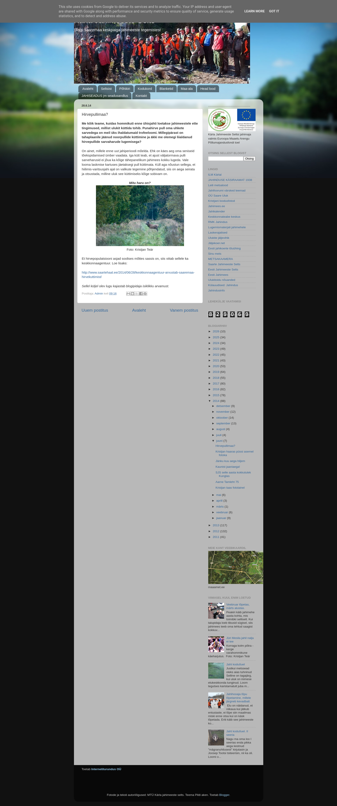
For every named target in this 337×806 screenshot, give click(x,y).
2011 (216, 537)
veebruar (222, 512)
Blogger (224, 795)
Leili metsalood (218, 185)
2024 (216, 343)
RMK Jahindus (218, 222)
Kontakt (141, 96)
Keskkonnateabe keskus (224, 216)
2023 (216, 348)
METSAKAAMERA (220, 259)
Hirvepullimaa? (225, 445)
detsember (223, 406)
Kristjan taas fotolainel (230, 487)
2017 (216, 383)
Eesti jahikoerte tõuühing (224, 248)
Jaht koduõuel (235, 664)
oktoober (222, 417)
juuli (219, 435)
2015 (216, 395)
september (223, 423)
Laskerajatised (217, 232)
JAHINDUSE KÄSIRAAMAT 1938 (230, 180)
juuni (219, 440)
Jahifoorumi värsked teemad (227, 190)
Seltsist (106, 88)
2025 (216, 337)
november (223, 411)
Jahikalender (216, 211)
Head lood (207, 88)
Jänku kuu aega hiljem (230, 461)
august (221, 429)
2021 (216, 360)
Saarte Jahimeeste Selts (224, 264)
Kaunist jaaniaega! (227, 466)
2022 (216, 354)
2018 (216, 377)
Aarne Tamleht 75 (227, 482)
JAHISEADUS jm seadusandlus (105, 96)
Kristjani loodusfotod (221, 200)
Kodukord (145, 88)
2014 (216, 401)
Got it (274, 11)
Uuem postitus (95, 310)
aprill (219, 500)
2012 (216, 531)
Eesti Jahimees (218, 274)
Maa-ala (187, 88)
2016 (216, 389)
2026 (216, 331)
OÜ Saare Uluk (218, 195)
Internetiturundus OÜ (106, 769)
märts (220, 506)
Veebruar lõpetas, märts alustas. (238, 606)
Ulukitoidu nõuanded (221, 280)
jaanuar (221, 518)
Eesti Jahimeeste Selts (223, 269)
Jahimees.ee (216, 206)
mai (219, 495)
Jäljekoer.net (216, 243)
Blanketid (166, 88)
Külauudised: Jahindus (223, 285)
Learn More (254, 11)
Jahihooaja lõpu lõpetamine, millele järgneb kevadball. (238, 697)
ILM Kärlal (215, 174)
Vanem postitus (184, 310)
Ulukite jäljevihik (218, 237)
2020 (216, 366)
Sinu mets (214, 253)
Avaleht (87, 88)
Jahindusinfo (216, 290)
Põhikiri (124, 88)
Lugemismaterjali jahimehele (227, 227)
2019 (216, 372)
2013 (216, 525)
